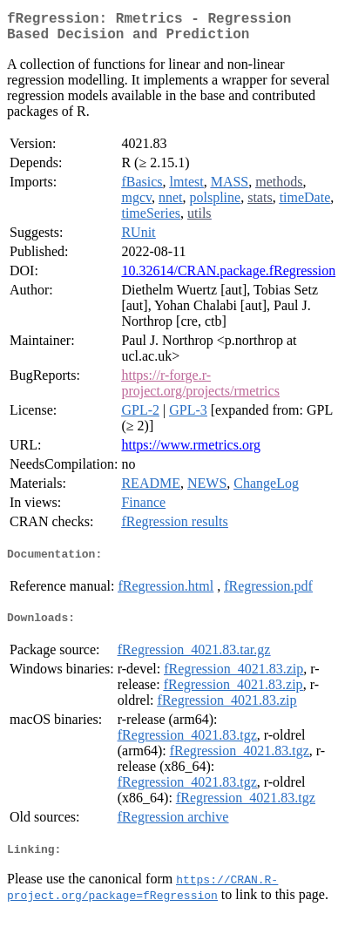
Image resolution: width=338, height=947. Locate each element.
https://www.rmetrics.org (190, 451)
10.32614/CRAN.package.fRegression (228, 277)
